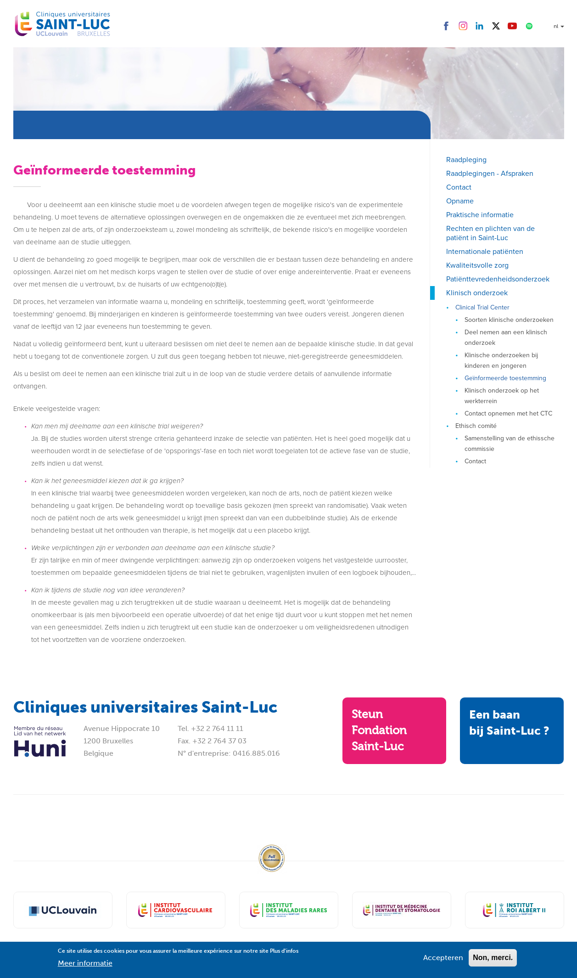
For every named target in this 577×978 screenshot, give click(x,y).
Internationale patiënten (484, 251)
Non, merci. (493, 961)
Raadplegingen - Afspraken (489, 173)
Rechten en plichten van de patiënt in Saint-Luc (490, 233)
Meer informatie (85, 966)
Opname (460, 201)
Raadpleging (466, 159)
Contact (458, 187)
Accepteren (443, 960)
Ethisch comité (476, 426)
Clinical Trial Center (482, 307)
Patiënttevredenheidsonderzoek (497, 279)
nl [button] (559, 26)
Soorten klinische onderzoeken (509, 320)
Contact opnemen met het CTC (508, 413)
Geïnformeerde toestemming (505, 378)
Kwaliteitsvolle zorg (477, 265)
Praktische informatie (480, 214)
